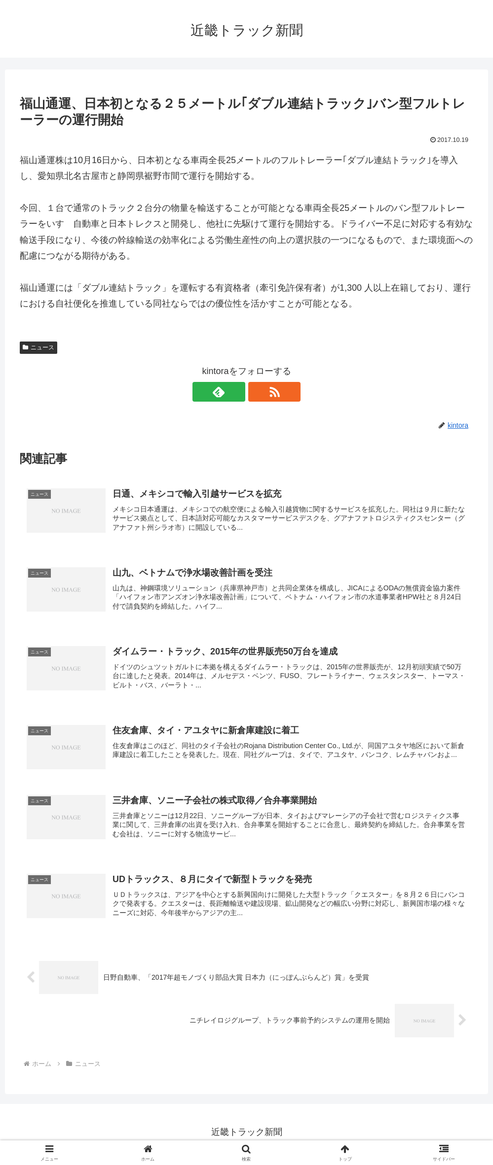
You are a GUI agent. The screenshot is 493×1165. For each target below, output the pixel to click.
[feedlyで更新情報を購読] (235, 392)
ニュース (38, 347)
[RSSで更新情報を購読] (258, 392)
